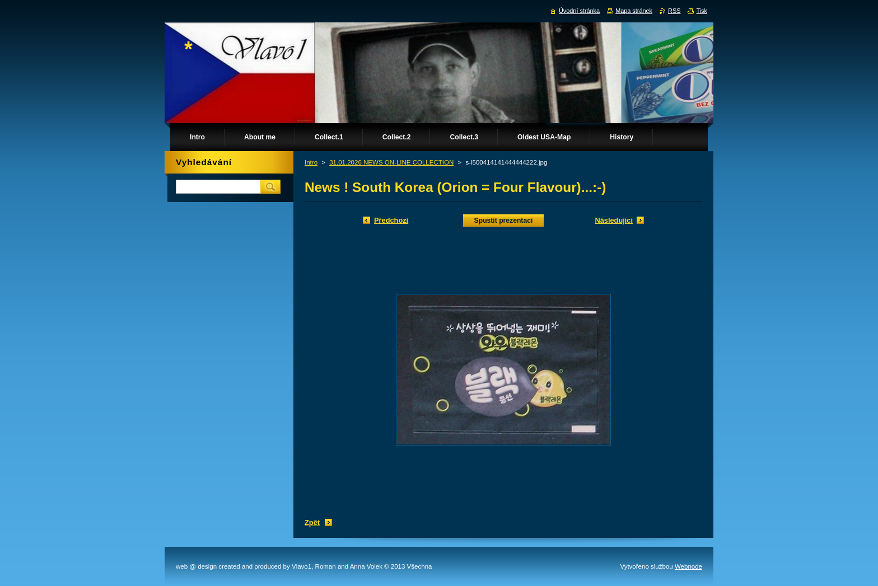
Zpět (312, 522)
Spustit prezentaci (503, 220)
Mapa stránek (633, 10)
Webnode (688, 566)
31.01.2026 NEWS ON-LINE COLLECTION (391, 162)
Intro (311, 162)
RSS (674, 10)
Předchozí (391, 220)
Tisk (701, 10)
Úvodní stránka (579, 10)
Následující (614, 220)
